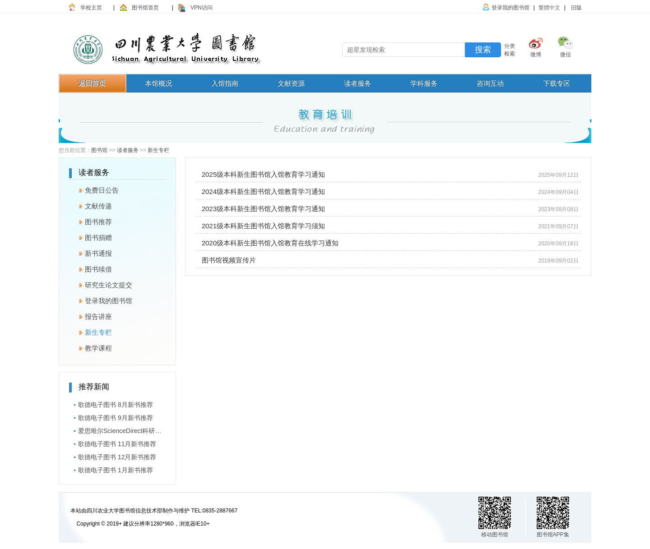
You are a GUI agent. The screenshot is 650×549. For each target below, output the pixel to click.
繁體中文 (549, 8)
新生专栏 (158, 150)
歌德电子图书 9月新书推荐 (111, 416)
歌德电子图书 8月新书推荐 (111, 403)
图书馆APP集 (553, 534)
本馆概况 (158, 83)
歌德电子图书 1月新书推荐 (111, 469)
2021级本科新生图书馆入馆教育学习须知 (261, 226)
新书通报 (90, 252)
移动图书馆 (494, 534)
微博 (535, 54)
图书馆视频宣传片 (226, 260)
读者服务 (357, 83)
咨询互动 (490, 83)
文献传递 (90, 205)
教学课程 (90, 347)
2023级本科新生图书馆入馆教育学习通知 (261, 208)
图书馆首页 (145, 8)
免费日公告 (94, 189)
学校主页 (91, 8)
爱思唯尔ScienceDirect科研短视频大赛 (117, 429)
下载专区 (556, 83)
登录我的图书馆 (510, 8)
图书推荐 (90, 221)
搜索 (483, 49)
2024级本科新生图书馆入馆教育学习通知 (261, 191)
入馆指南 (224, 83)
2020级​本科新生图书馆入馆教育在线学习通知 (268, 243)
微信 (565, 54)
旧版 (576, 8)
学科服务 (423, 83)
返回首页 (92, 83)
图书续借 (90, 268)
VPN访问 (201, 8)
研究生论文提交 (100, 284)
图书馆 (99, 150)
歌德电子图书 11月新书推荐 (112, 443)
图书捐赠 (90, 236)
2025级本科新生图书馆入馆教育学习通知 (261, 174)
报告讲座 (90, 315)
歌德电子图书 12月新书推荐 (112, 456)
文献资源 (291, 83)
